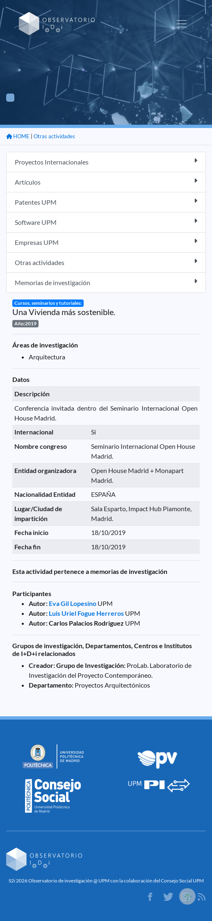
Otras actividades (54, 136)
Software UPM (106, 221)
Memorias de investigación (106, 282)
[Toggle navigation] (181, 24)
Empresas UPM (106, 242)
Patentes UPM (106, 201)
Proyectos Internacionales (106, 161)
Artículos (106, 181)
